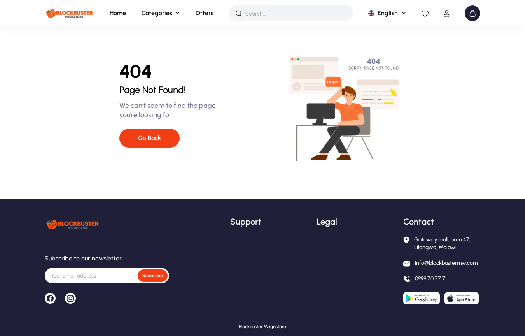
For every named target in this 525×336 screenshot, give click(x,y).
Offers (205, 13)
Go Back (149, 138)
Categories (157, 13)
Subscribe (152, 275)
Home (118, 13)
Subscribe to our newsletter (83, 258)
